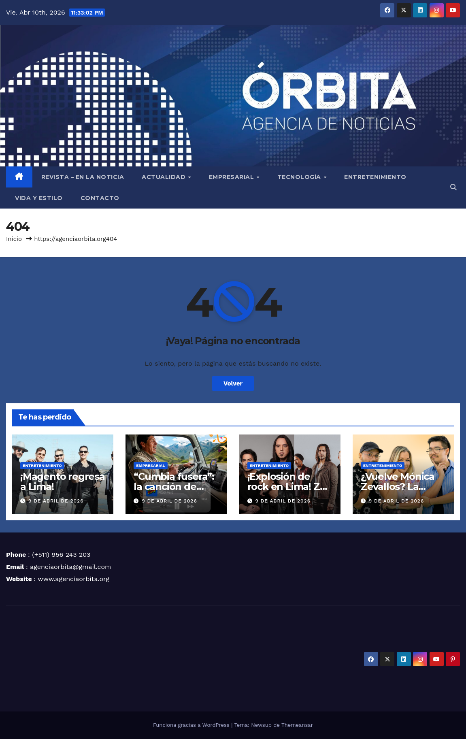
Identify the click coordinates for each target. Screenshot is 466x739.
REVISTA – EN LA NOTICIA (82, 177)
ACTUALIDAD (164, 177)
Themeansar (297, 725)
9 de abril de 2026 (56, 501)
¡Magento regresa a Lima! (62, 481)
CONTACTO (100, 198)
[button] (453, 187)
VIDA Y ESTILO (39, 198)
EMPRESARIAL (232, 177)
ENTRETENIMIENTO (375, 177)
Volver (233, 383)
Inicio (14, 239)
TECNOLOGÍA (300, 177)
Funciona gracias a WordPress (192, 725)
